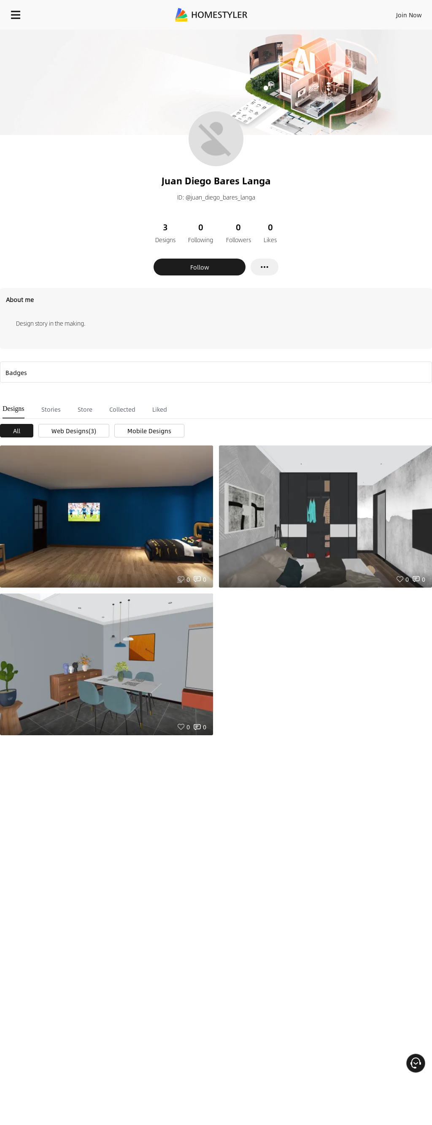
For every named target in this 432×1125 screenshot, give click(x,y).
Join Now (409, 14)
